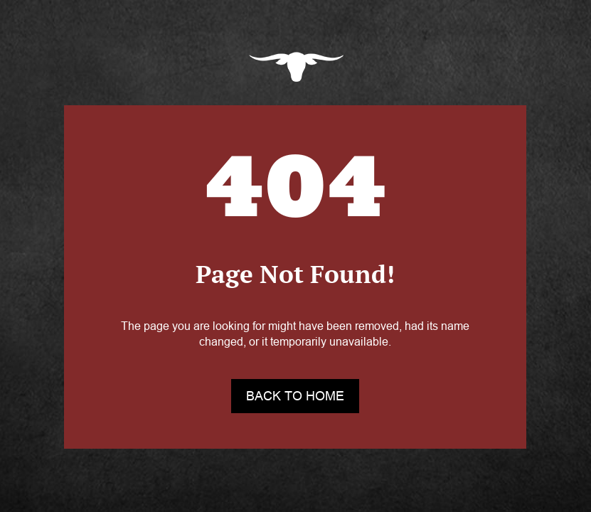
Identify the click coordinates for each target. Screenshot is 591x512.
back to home (295, 396)
